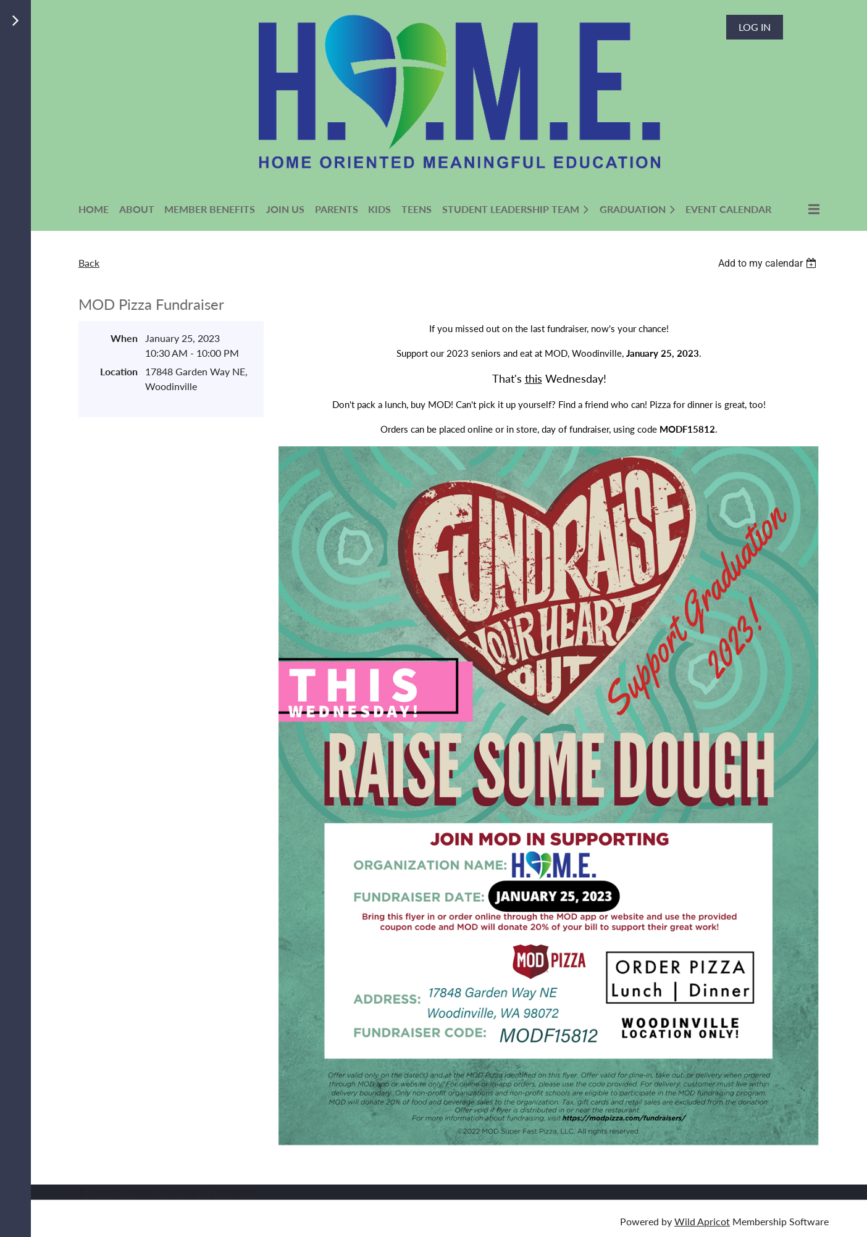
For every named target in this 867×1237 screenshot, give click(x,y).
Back (88, 263)
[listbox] (768, 263)
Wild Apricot (702, 1221)
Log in (755, 27)
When (124, 338)
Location (119, 371)
